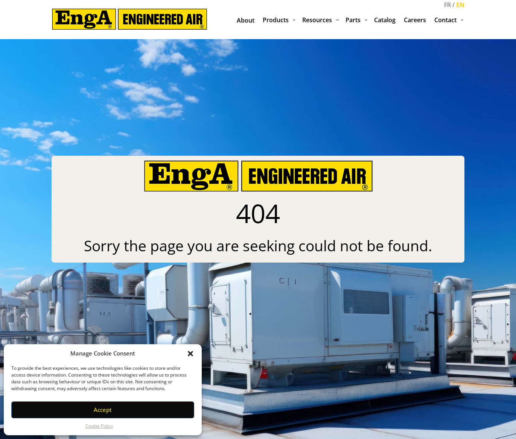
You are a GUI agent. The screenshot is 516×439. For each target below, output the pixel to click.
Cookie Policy (99, 426)
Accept (103, 409)
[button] (190, 353)
